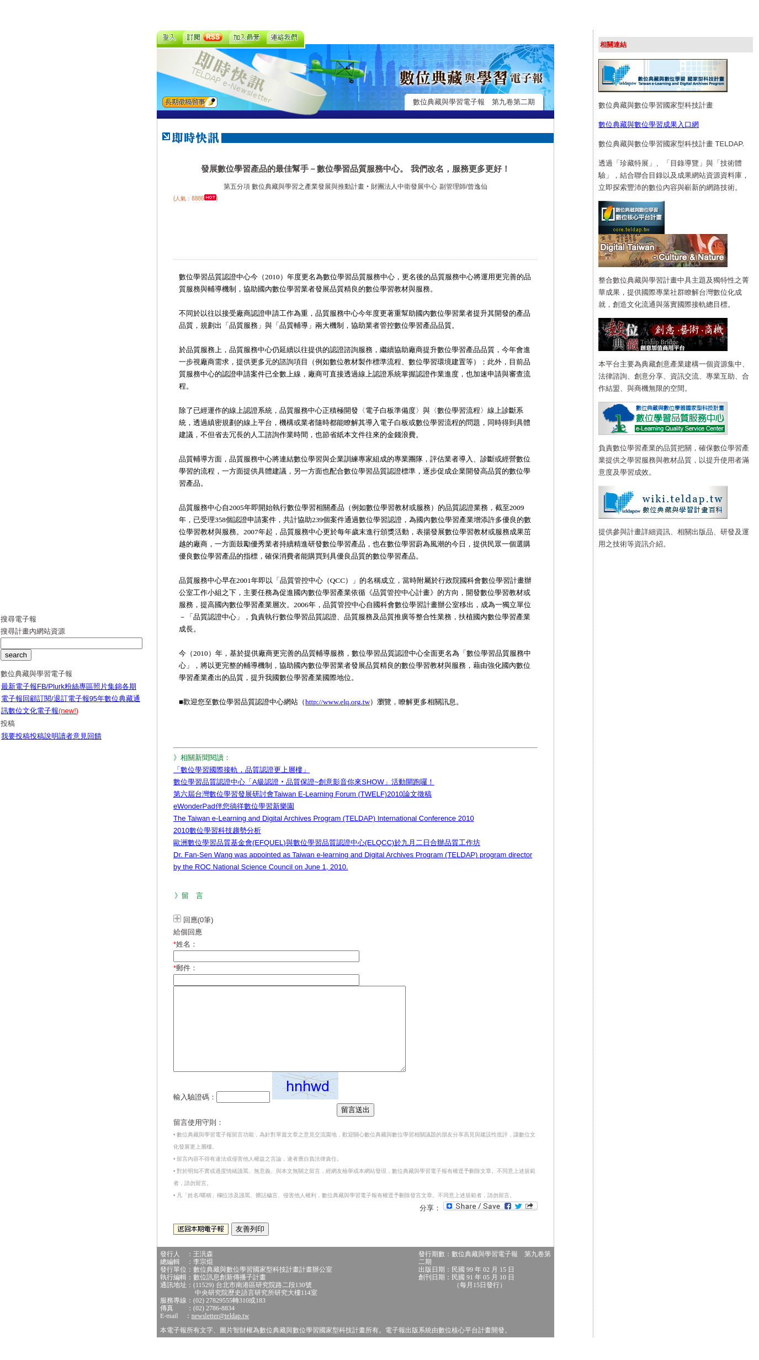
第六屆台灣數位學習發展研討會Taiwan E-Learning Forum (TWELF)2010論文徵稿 (302, 794)
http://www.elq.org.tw (337, 702)
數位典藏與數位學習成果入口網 (648, 124)
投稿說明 (44, 744)
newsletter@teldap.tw (221, 1332)
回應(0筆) (198, 920)
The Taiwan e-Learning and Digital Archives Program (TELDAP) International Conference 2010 (323, 818)
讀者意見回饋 (80, 744)
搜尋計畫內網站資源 (33, 639)
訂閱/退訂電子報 (63, 707)
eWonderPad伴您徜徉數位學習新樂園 (233, 806)
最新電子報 (19, 694)
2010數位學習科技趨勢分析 (217, 830)
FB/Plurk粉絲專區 (65, 694)
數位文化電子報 (43, 719)
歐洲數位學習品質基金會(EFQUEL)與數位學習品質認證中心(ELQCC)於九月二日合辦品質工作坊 (326, 842)
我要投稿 (15, 744)
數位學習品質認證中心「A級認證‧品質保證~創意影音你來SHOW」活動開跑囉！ (303, 782)
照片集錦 (107, 694)
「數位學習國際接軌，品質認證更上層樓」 (241, 770)
